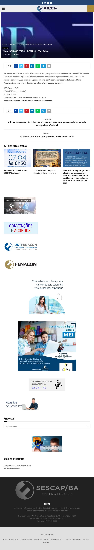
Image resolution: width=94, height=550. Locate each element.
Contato (46, 543)
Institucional (13, 539)
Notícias (5, 48)
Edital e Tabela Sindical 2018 (53, 539)
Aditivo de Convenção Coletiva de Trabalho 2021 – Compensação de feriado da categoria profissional (47, 124)
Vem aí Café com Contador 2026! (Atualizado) (16, 172)
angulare (50, 534)
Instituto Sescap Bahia (73, 539)
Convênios (38, 539)
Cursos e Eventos (26, 539)
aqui (18, 468)
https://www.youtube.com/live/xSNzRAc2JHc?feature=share (28, 101)
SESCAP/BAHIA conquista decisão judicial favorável (44, 172)
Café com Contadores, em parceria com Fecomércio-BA (47, 136)
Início (5, 539)
